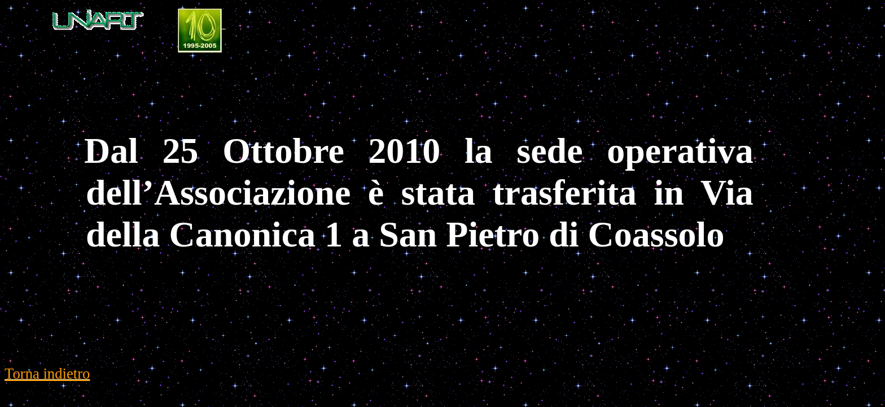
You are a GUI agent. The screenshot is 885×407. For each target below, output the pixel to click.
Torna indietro (47, 373)
